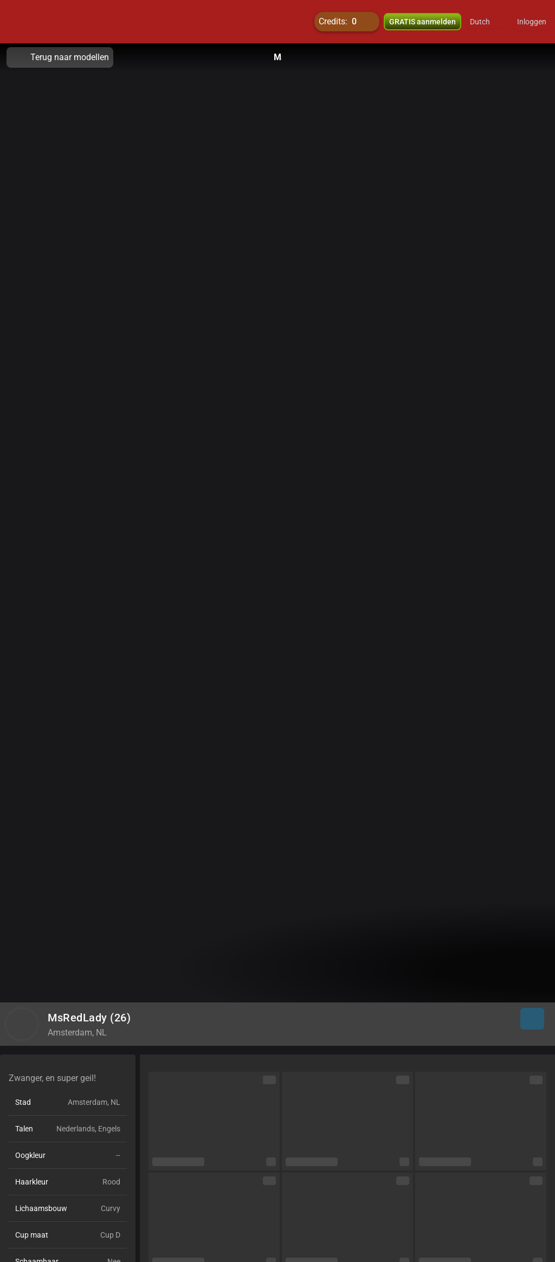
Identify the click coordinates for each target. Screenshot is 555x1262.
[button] (487, 21)
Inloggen (531, 21)
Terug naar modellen (60, 57)
